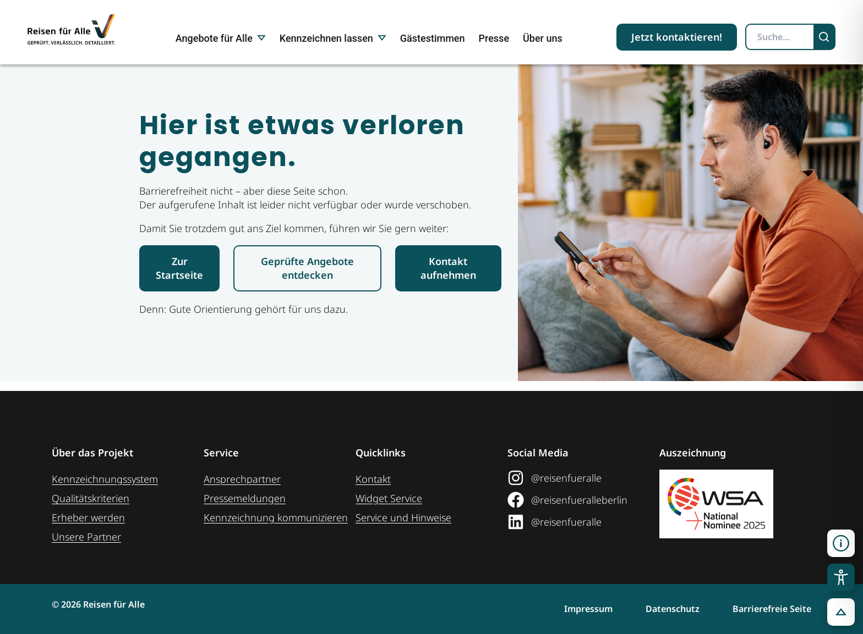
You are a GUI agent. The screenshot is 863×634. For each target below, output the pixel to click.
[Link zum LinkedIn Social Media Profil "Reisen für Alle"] (583, 522)
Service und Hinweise (403, 517)
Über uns (542, 38)
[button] (841, 612)
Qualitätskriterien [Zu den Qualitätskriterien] (90, 498)
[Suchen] (825, 37)
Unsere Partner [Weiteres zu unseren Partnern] (86, 536)
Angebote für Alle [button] (221, 38)
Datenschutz (673, 609)
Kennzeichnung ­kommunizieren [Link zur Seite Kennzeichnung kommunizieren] (276, 517)
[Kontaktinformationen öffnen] (841, 543)
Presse (494, 38)
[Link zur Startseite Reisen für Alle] (179, 278)
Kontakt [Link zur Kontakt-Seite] (373, 479)
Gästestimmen (432, 38)
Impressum (588, 609)
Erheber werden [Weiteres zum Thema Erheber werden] (88, 517)
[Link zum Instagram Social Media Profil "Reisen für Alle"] (583, 478)
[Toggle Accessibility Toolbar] (841, 577)
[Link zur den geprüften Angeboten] (307, 278)
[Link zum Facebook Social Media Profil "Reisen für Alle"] (583, 500)
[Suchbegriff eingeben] (780, 37)
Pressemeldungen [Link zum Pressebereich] (245, 498)
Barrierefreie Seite (772, 609)
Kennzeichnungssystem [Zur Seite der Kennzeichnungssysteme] (105, 479)
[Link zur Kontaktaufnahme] (448, 278)
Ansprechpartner (242, 479)
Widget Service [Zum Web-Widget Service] (389, 498)
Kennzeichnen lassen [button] (333, 38)
